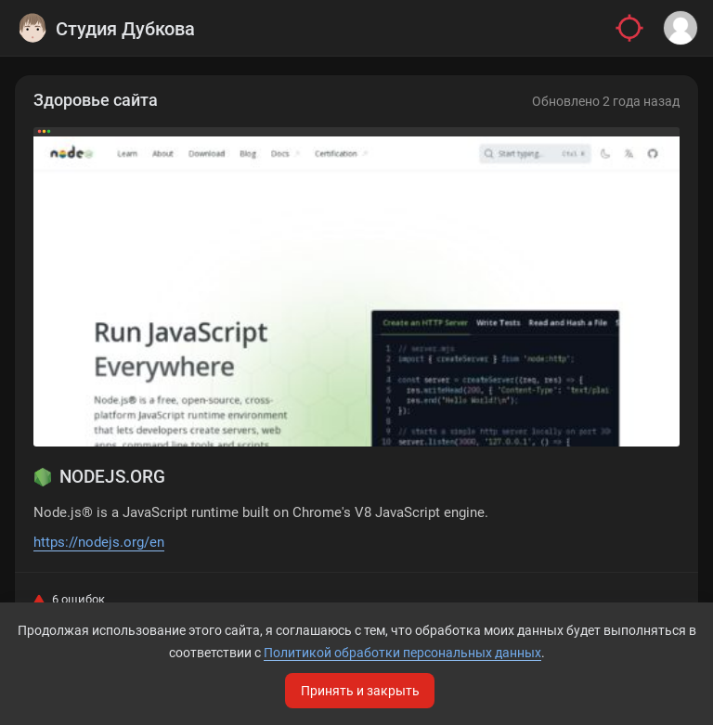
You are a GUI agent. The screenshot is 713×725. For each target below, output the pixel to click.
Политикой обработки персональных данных (402, 652)
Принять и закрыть (360, 690)
